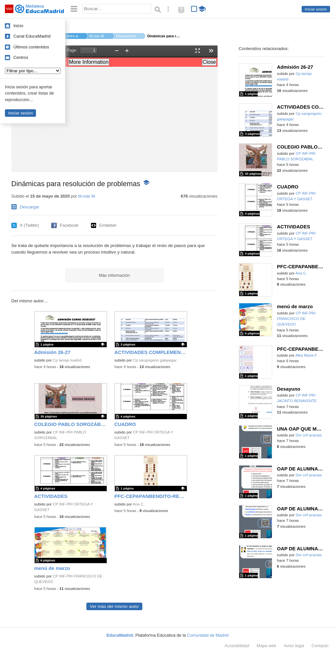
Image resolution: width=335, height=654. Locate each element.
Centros (20, 57)
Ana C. (138, 504)
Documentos (126, 36)
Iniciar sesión (316, 9)
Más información (114, 275)
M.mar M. (97, 36)
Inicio (18, 25)
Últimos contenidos (31, 46)
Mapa (266, 645)
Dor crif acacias (309, 435)
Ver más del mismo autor (114, 606)
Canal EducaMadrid (31, 36)
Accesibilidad (236, 645)
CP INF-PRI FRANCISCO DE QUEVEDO (296, 319)
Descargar (30, 206)
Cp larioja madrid (67, 360)
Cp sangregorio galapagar (155, 360)
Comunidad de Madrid (208, 635)
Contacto (319, 645)
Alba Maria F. (306, 355)
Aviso (294, 645)
